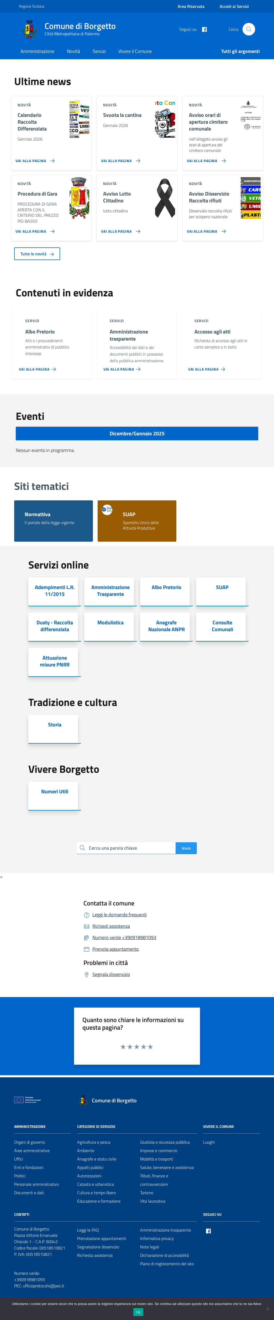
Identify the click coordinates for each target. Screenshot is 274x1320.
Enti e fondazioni (28, 1167)
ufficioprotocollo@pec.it (43, 1286)
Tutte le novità (37, 254)
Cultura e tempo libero (96, 1192)
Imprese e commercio (158, 1150)
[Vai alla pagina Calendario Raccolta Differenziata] (34, 158)
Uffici (18, 1159)
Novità (73, 51)
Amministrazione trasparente (165, 1230)
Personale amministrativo (36, 1184)
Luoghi (209, 1142)
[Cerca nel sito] (249, 29)
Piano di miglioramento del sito (167, 1264)
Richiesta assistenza (95, 1255)
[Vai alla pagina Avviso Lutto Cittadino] (119, 229)
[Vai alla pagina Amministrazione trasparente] (123, 367)
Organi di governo (29, 1142)
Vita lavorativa (152, 1201)
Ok (138, 1312)
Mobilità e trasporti (156, 1159)
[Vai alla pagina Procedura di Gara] (34, 229)
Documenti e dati (29, 1192)
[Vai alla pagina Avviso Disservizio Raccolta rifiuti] (205, 229)
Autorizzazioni (89, 1176)
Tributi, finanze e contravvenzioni (154, 1180)
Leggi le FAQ (88, 1230)
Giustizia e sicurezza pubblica (165, 1142)
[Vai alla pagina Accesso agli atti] (207, 367)
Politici (19, 1176)
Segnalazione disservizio (98, 1247)
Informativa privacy (157, 1238)
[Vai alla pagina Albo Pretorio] (38, 367)
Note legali (149, 1247)
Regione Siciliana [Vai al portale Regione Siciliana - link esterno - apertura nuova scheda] (31, 6)
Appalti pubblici (90, 1167)
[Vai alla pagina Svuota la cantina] (119, 158)
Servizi (99, 51)
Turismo (146, 1192)
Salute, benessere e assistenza (167, 1167)
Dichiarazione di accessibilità (164, 1255)
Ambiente (85, 1150)
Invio (186, 848)
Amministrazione (37, 51)
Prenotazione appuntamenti (101, 1238)
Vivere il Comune (135, 51)
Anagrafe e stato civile (96, 1159)
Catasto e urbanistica (95, 1184)
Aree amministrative (32, 1150)
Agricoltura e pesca (93, 1142)
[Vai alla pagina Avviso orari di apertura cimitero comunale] (205, 158)
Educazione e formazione (98, 1201)
